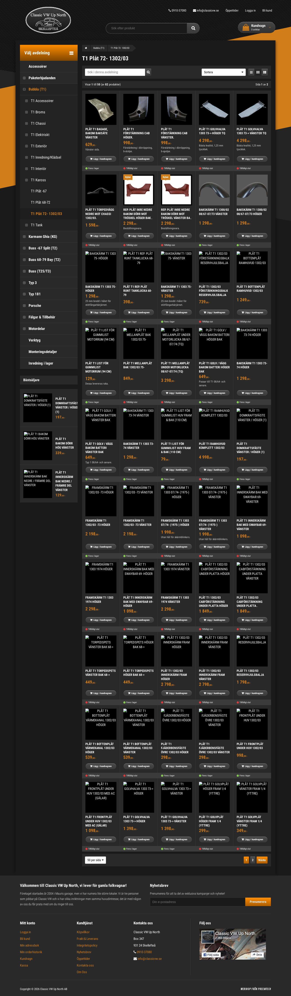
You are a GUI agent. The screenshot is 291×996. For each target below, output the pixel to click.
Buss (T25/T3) (35, 271)
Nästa (262, 860)
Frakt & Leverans (87, 939)
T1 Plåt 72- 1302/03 (42, 214)
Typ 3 (28, 283)
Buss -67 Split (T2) (38, 248)
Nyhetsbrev (84, 952)
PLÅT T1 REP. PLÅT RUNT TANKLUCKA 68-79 (137, 291)
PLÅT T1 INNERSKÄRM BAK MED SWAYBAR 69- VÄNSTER (252, 525)
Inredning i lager (36, 363)
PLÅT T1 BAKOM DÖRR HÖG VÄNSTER (64, 443)
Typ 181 (30, 294)
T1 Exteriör (34, 146)
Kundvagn (26, 959)
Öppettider (230, 10)
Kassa (24, 965)
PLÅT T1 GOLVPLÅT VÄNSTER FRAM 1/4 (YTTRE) (249, 821)
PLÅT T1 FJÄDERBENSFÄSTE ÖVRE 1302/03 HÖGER (175, 748)
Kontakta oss (85, 965)
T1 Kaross (34, 180)
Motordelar (32, 328)
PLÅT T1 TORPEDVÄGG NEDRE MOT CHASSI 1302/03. (99, 214)
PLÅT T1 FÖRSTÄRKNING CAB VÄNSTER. (174, 133)
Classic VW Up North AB (53, 989)
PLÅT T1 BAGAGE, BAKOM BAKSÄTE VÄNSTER (96, 133)
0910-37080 (175, 10)
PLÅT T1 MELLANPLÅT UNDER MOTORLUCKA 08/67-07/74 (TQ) (175, 367)
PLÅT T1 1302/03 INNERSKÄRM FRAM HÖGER (174, 675)
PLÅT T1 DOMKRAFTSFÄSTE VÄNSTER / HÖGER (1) (251, 448)
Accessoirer (33, 66)
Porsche (30, 305)
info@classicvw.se (204, 10)
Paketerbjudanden (37, 78)
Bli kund (267, 10)
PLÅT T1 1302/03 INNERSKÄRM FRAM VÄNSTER (212, 675)
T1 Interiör (34, 169)
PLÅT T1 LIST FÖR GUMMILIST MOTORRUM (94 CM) (98, 367)
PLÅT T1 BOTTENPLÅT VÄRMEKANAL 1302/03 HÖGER (99, 748)
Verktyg (30, 340)
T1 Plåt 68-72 (36, 202)
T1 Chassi (34, 123)
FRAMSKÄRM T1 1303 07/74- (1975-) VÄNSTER (213, 525)
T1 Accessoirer (37, 101)
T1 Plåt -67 (34, 191)
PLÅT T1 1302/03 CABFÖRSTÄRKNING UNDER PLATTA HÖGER (213, 601)
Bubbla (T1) (33, 89)
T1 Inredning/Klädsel (41, 157)
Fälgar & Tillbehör (37, 317)
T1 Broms (33, 112)
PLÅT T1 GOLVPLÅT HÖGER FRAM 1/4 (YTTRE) (211, 821)
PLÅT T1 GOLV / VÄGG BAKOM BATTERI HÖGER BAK (214, 367)
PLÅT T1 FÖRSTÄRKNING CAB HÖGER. (136, 133)
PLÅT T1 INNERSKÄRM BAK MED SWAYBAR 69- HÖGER (138, 601)
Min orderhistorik (31, 952)
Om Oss (82, 972)
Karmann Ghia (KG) (38, 236)
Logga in (249, 10)
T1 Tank (32, 225)
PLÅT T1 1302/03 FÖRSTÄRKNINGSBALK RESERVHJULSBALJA (213, 291)
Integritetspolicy (87, 945)
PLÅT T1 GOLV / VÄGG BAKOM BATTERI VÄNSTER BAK (99, 448)
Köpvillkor (83, 932)
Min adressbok (29, 945)
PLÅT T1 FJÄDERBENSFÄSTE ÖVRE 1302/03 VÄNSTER (214, 748)
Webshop (246, 989)
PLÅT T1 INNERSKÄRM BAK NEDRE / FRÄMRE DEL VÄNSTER (64, 481)
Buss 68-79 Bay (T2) (40, 259)
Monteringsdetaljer (38, 352)
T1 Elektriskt (35, 135)
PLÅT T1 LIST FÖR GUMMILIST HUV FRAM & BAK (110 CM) (176, 448)
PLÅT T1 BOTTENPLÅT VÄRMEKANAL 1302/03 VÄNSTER (137, 748)
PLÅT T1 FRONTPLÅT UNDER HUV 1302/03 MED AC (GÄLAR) (98, 821)
